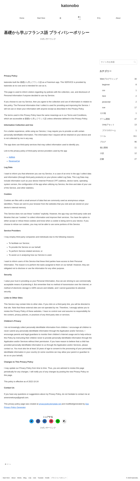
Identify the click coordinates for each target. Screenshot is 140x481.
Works (20, 478)
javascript (119, 102)
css (119, 90)
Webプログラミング (118, 79)
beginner (119, 84)
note (37, 478)
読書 (118, 159)
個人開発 (118, 147)
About (14, 478)
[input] (118, 62)
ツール (118, 136)
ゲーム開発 (118, 119)
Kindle (51, 478)
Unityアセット (119, 124)
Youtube (44, 478)
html (119, 96)
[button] (135, 62)
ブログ (118, 142)
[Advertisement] (48, 56)
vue (119, 107)
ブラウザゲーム (119, 130)
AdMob (12, 157)
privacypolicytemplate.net (50, 404)
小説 (118, 153)
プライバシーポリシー (63, 478)
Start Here (6, 478)
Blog (26, 478)
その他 (118, 113)
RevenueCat (14, 161)
